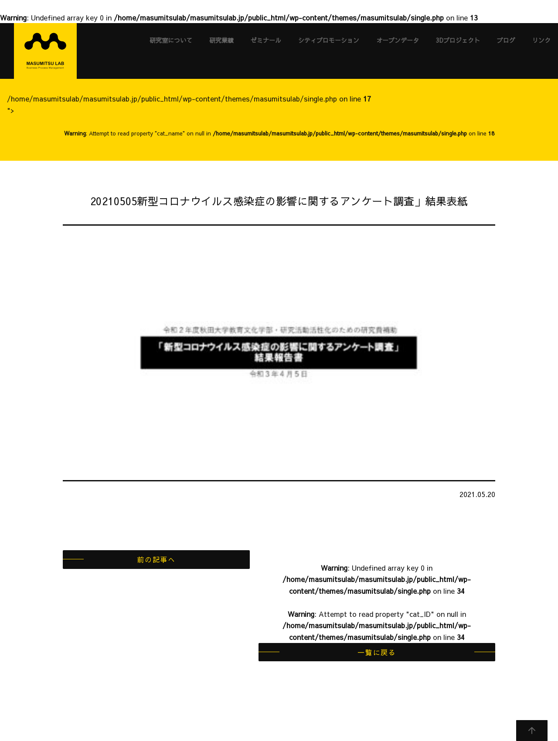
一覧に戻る (376, 652)
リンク (541, 40)
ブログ (506, 40)
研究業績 (221, 40)
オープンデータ (397, 40)
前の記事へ (156, 559)
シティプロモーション (328, 40)
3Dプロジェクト (458, 40)
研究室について (171, 40)
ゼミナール (266, 40)
